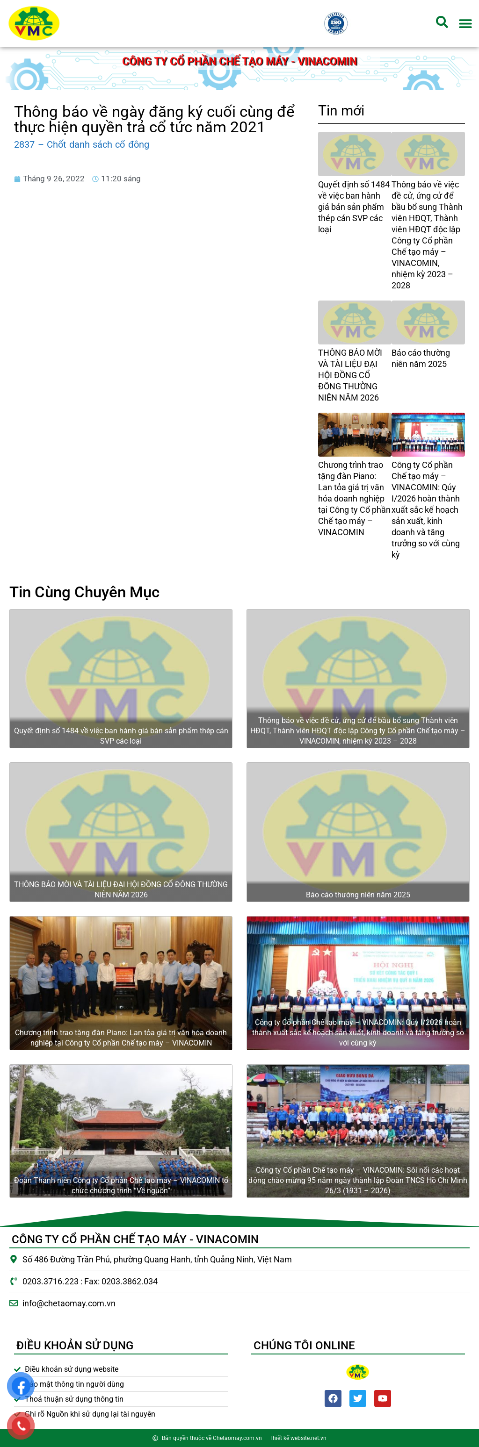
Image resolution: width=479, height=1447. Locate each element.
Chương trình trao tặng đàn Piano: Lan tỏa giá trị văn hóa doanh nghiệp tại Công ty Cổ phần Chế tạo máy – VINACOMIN (354, 498)
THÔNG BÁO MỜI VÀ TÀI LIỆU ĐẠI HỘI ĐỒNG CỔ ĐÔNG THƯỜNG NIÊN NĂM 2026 (350, 375)
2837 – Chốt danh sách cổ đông (81, 144)
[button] (465, 23)
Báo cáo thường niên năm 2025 (358, 894)
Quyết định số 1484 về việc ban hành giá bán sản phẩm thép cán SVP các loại (354, 206)
